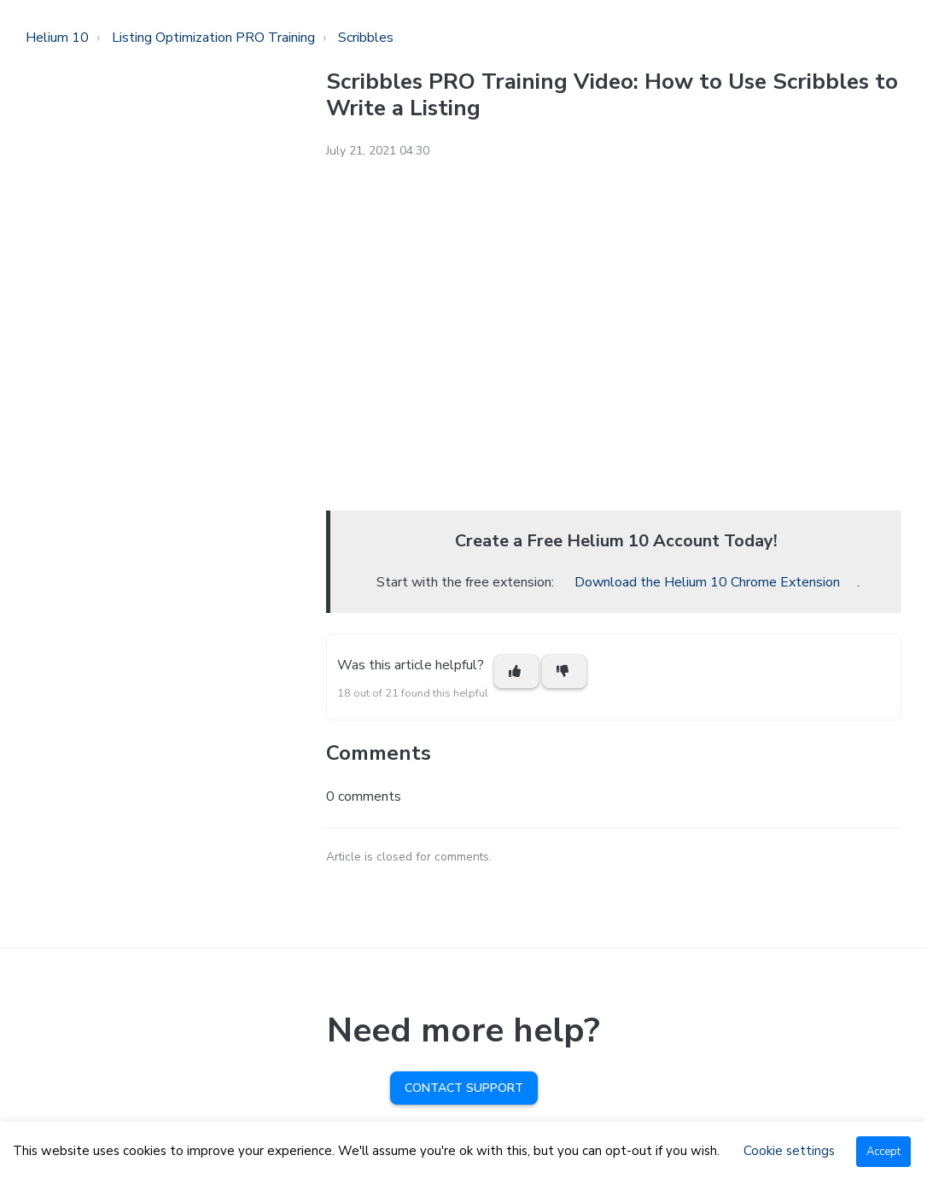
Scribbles (366, 37)
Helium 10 (57, 37)
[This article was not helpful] (564, 671)
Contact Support (464, 1088)
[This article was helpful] (516, 671)
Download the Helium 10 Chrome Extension (707, 582)
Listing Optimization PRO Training (213, 37)
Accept (883, 1151)
